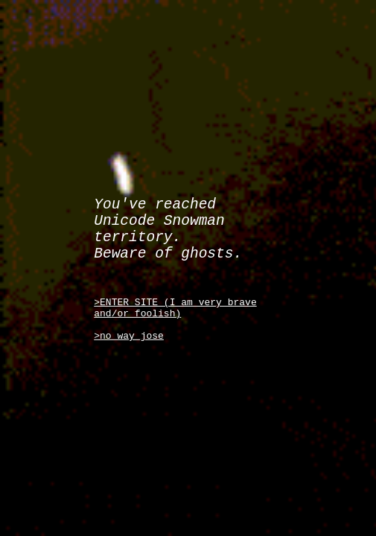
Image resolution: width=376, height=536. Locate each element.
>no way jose (129, 347)
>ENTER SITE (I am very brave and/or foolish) (175, 313)
